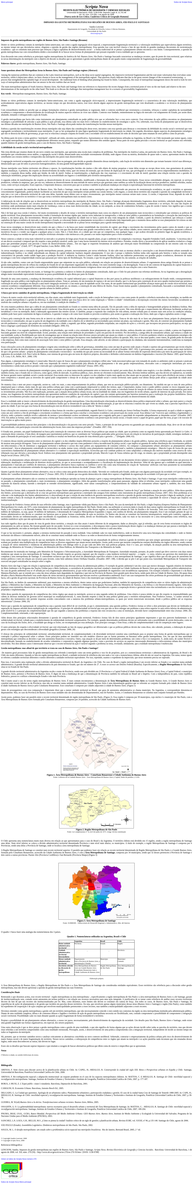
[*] (78, 302)
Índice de (10, 1182)
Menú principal (7, 2)
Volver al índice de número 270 (18, 1159)
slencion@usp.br (96, 33)
